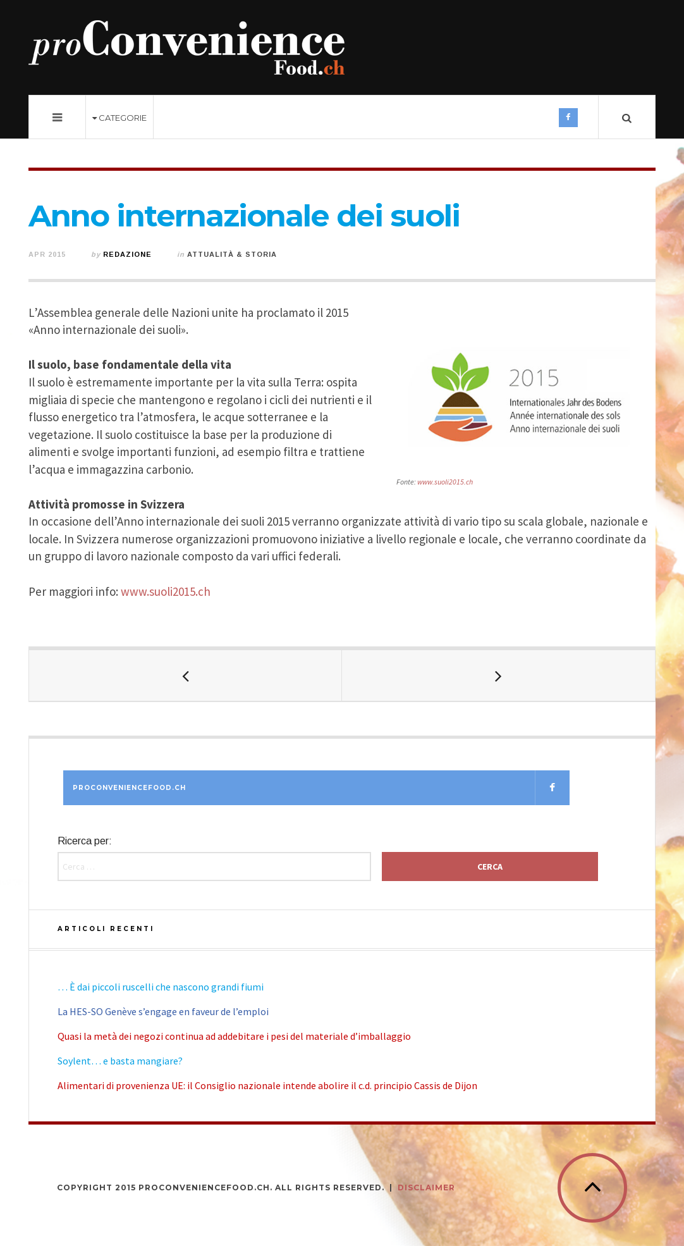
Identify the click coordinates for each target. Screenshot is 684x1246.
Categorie (119, 118)
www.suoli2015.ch (445, 481)
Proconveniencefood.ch (321, 787)
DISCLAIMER (426, 1187)
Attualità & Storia (232, 254)
